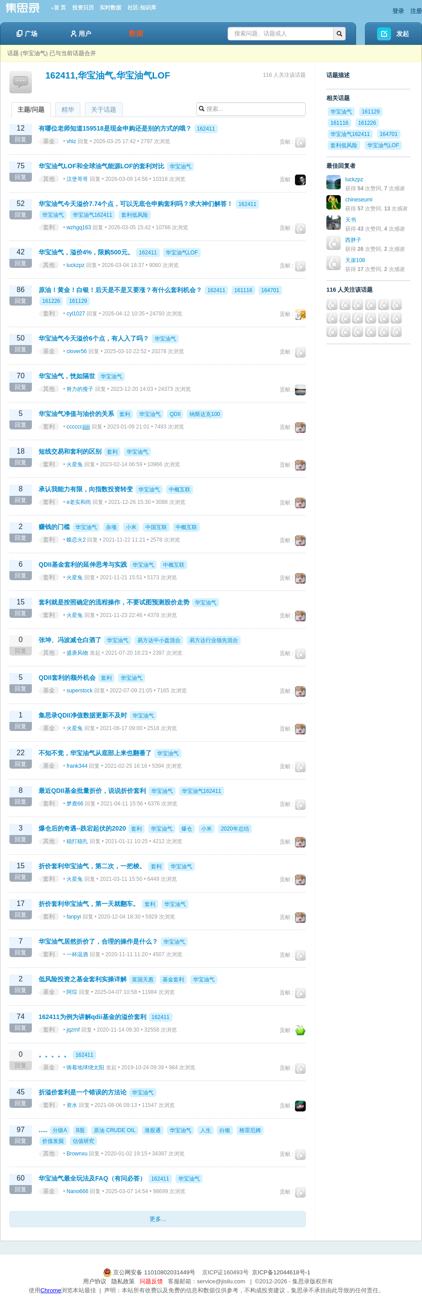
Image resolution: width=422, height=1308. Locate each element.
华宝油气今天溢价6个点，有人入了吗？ (94, 338)
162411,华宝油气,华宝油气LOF (107, 75)
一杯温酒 (77, 954)
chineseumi (359, 200)
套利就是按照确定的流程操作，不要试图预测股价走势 (114, 602)
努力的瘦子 (79, 389)
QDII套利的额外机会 (67, 677)
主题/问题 (31, 109)
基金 (49, 141)
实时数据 (110, 7)
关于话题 (103, 109)
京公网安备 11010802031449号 (150, 1272)
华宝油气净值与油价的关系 (76, 413)
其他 (49, 178)
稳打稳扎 (77, 841)
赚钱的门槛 (54, 526)
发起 (402, 33)
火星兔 (74, 464)
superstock (79, 690)
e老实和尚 (78, 502)
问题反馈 (151, 1281)
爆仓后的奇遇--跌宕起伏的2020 (82, 828)
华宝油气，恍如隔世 (67, 376)
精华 (68, 109)
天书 (350, 220)
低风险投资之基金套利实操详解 (83, 979)
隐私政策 (123, 1281)
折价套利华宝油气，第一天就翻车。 (89, 903)
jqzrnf (72, 1030)
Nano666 (77, 1191)
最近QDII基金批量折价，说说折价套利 (92, 790)
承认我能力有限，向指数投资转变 (86, 489)
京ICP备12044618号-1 (281, 1272)
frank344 (77, 766)
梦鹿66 (74, 804)
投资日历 (83, 7)
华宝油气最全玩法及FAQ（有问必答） (92, 1178)
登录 (398, 11)
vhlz (71, 141)
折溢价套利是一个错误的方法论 (83, 1092)
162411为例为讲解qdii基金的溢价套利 (92, 1016)
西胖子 (353, 240)
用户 (81, 33)
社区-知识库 (141, 7)
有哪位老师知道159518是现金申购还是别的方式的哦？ (115, 128)
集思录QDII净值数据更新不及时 (83, 715)
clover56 (76, 351)
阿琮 (71, 992)
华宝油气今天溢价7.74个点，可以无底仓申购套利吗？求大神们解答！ (136, 203)
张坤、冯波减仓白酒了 (70, 639)
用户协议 (94, 1281)
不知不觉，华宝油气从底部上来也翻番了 (95, 753)
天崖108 (355, 260)
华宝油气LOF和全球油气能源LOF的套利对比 (101, 166)
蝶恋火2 (76, 540)
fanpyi (73, 917)
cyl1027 (75, 314)
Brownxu (77, 1154)
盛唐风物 (77, 653)
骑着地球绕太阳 (85, 1067)
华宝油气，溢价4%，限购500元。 (86, 252)
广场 (27, 33)
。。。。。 (54, 1054)
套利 (49, 227)
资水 (71, 1105)
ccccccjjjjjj (78, 427)
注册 (416, 11)
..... (43, 1129)
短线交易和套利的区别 (70, 451)
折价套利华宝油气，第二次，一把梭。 (92, 866)
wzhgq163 (78, 227)
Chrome (50, 1290)
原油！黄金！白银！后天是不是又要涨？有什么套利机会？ (120, 289)
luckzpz (75, 265)
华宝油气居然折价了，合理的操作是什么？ (98, 941)
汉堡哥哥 (77, 179)
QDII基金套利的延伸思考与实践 (83, 564)
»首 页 (58, 7)
